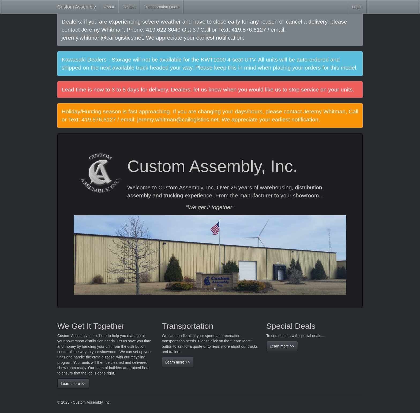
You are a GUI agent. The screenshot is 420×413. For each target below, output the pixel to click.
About (109, 7)
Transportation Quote (161, 7)
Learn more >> (73, 383)
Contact (129, 7)
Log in (357, 7)
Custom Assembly (76, 7)
